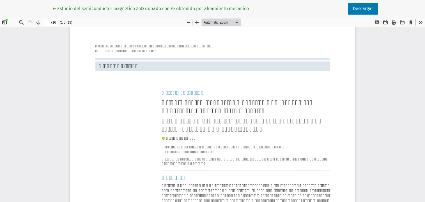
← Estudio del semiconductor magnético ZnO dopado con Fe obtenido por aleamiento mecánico (150, 8)
